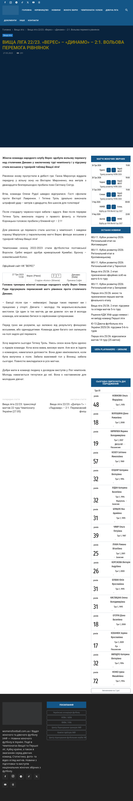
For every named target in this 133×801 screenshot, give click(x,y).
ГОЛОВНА (27, 10)
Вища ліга (19, 29)
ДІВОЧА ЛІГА (112, 10)
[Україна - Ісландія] (110, 207)
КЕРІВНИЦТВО (41, 10)
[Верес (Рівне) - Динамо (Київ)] (44, 277)
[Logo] (11, 10)
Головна (6, 29)
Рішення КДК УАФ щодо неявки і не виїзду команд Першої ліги (109, 316)
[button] (126, 10)
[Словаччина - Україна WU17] (110, 194)
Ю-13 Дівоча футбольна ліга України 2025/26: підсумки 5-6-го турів (109, 327)
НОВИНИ (56, 10)
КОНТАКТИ (33, 20)
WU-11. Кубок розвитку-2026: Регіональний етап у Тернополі (108, 264)
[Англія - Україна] (110, 219)
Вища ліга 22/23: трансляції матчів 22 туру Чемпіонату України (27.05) (19, 408)
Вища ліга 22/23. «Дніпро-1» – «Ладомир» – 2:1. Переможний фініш (67, 408)
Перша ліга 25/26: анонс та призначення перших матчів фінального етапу (107, 297)
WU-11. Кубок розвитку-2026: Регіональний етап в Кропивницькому (107, 254)
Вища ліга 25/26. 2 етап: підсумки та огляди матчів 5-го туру (110, 307)
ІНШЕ (22, 20)
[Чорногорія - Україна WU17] (110, 182)
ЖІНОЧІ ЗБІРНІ (71, 10)
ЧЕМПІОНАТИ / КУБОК (92, 10)
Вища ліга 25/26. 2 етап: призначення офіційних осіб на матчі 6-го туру (108, 275)
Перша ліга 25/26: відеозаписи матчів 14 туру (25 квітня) (108, 338)
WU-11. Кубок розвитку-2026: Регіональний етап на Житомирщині (107, 241)
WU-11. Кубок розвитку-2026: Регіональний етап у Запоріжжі (108, 286)
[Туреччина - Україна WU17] (110, 170)
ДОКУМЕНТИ (10, 20)
